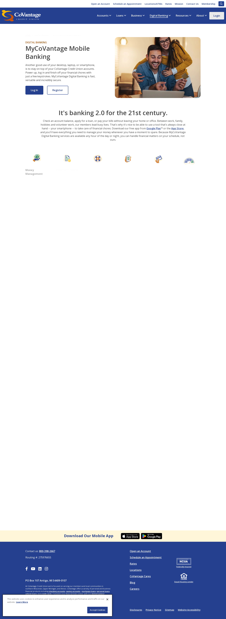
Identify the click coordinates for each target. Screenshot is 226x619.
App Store (177, 137)
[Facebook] (26, 569)
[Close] (107, 599)
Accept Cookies (97, 609)
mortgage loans (89, 591)
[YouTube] (33, 569)
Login (216, 15)
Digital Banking (159, 15)
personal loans (103, 591)
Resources (182, 15)
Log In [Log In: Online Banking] (34, 90)
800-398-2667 (47, 551)
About (200, 15)
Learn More (22, 602)
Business (136, 15)
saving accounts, (73, 591)
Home (28, 33)
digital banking (98, 594)
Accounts (102, 15)
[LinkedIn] (40, 569)
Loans (119, 15)
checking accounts (57, 591)
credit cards (46, 594)
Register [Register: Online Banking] (57, 90)
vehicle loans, (31, 594)
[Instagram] (46, 569)
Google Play (153, 137)
